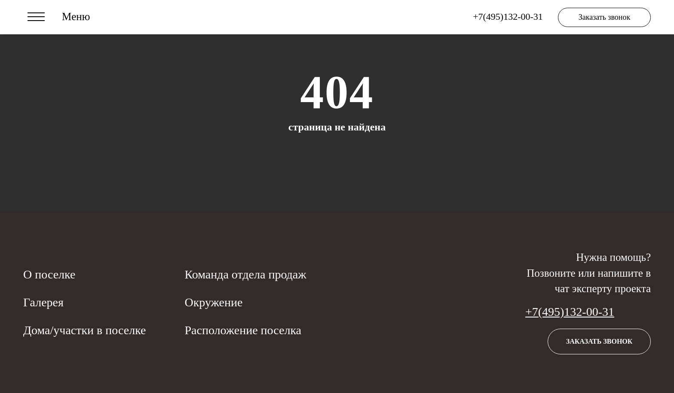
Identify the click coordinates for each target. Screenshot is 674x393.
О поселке (49, 274)
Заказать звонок (605, 17)
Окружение (213, 302)
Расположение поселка (242, 330)
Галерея (43, 302)
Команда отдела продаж (245, 274)
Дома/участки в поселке (84, 330)
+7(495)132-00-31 (569, 311)
